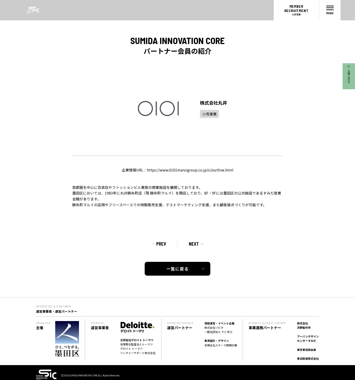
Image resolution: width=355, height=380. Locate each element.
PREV (161, 243)
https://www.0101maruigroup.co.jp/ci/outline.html (190, 170)
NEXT (194, 243)
